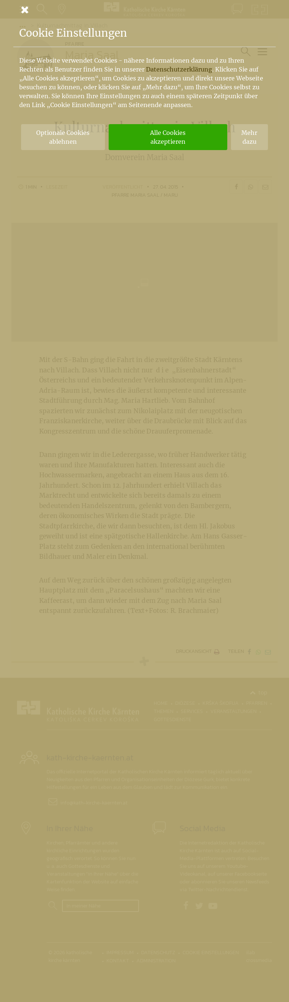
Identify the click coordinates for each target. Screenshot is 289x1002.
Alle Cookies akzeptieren (168, 137)
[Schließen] (144, 9)
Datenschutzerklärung (179, 69)
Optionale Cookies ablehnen (62, 137)
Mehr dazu (249, 137)
